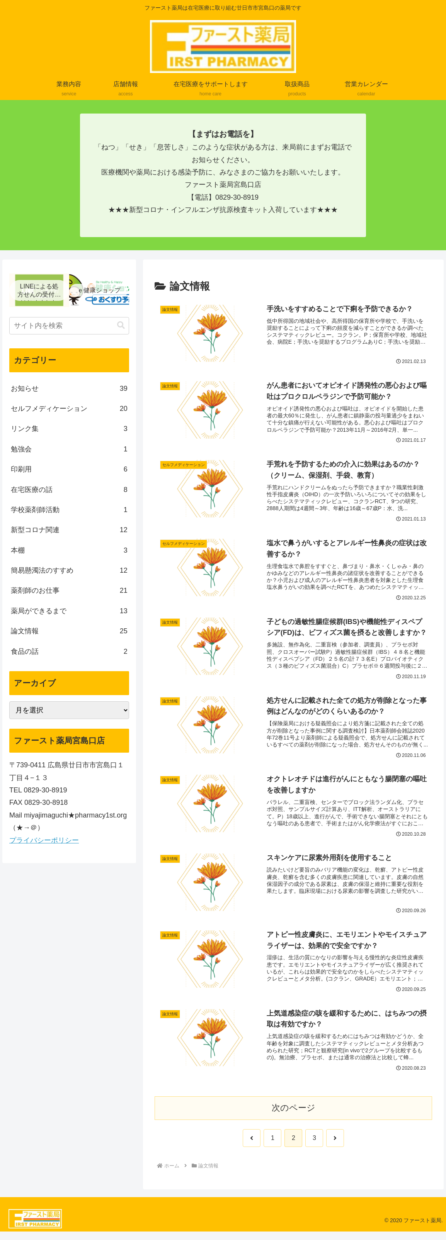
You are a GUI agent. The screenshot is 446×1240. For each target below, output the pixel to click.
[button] (121, 325)
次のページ (293, 1116)
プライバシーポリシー (44, 840)
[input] (69, 325)
